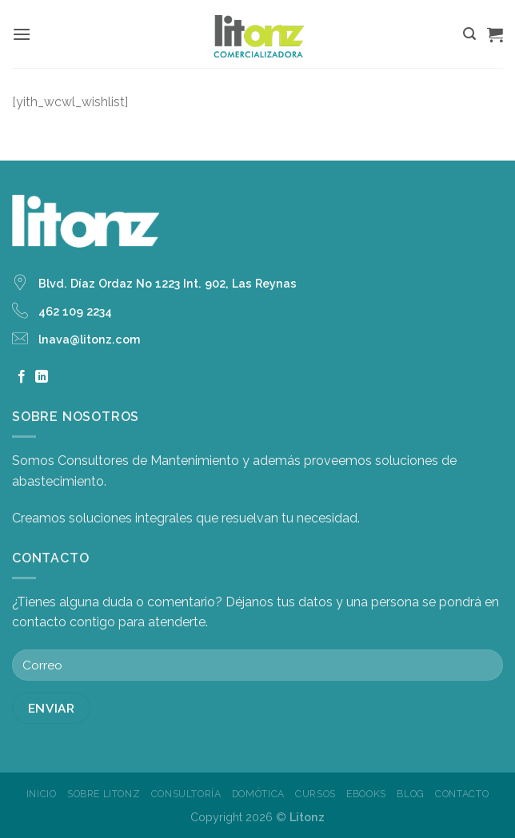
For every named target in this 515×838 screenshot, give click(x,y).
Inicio (41, 794)
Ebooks (366, 794)
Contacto (462, 794)
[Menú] (21, 34)
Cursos (315, 794)
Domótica (258, 794)
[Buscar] (469, 34)
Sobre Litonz (103, 794)
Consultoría (186, 794)
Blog (410, 794)
